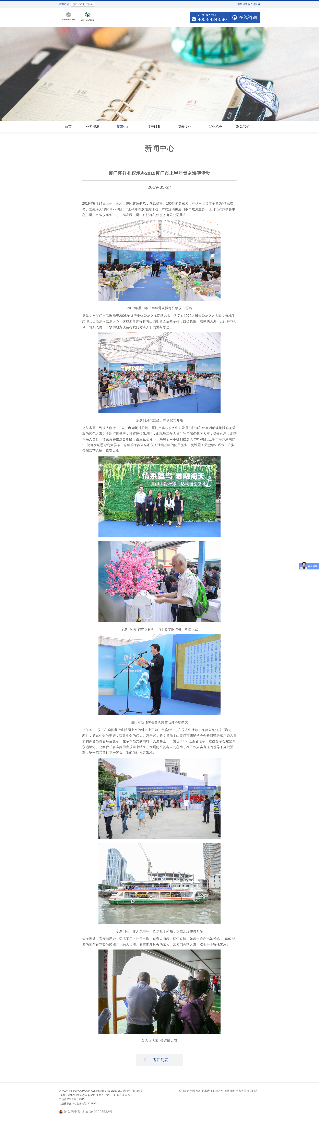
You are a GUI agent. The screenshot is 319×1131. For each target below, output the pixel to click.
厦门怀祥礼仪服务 (133, 1091)
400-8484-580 (212, 19)
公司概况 (94, 127)
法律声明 (218, 1091)
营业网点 (195, 1091)
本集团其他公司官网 (248, 4)
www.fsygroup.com (75, 1091)
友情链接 (230, 1091)
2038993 (92, 1104)
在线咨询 (248, 17)
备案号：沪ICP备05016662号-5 (114, 1095)
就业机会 (215, 127)
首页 (68, 127)
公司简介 (184, 1091)
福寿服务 (155, 127)
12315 (81, 1099)
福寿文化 (186, 127)
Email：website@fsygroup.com (77, 1095)
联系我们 (244, 127)
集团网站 (252, 1091)
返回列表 (156, 1060)
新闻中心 (125, 127)
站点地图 (241, 1091)
